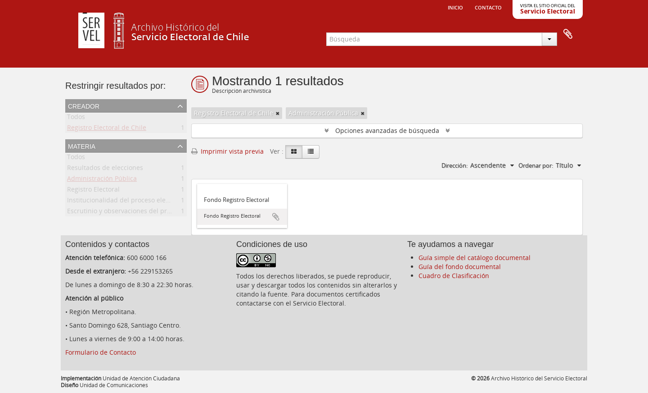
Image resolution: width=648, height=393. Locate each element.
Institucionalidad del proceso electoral (125, 201)
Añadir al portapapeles (275, 216)
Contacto (488, 7)
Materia (81, 146)
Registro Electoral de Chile (106, 129)
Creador (83, 105)
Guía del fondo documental (459, 266)
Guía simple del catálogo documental (474, 257)
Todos (76, 118)
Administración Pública (102, 180)
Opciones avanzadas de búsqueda (387, 130)
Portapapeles (568, 34)
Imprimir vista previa (227, 151)
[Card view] (293, 152)
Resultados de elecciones (105, 169)
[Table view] (311, 152)
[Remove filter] (277, 113)
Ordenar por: (535, 165)
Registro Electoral (93, 191)
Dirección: (454, 165)
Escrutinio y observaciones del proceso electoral (139, 212)
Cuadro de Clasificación (453, 275)
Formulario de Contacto (100, 352)
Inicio (455, 7)
